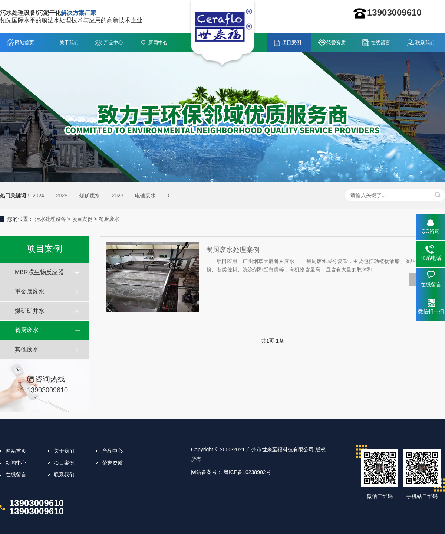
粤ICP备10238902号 (247, 472)
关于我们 (69, 42)
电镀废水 (145, 196)
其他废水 (27, 349)
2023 (117, 196)
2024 (38, 196)
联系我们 (425, 42)
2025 (61, 196)
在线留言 (380, 42)
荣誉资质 (336, 42)
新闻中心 (158, 42)
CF (171, 196)
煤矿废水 (89, 196)
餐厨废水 (109, 219)
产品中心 (113, 42)
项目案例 (291, 42)
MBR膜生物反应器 (39, 272)
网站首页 (24, 42)
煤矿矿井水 (29, 311)
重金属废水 (29, 291)
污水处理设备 (50, 219)
